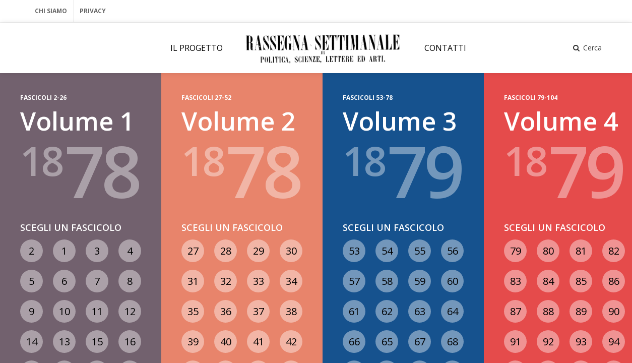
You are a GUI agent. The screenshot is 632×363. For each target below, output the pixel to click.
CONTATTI (445, 47)
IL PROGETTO (196, 47)
